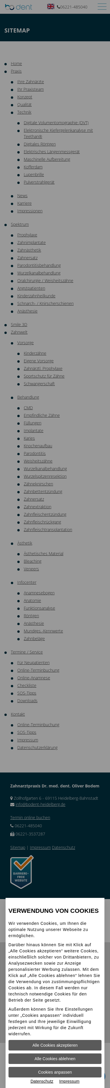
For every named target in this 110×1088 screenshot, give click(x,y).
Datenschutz (42, 1081)
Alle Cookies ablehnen (55, 1058)
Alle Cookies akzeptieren (54, 1045)
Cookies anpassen (55, 1072)
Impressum (69, 1081)
